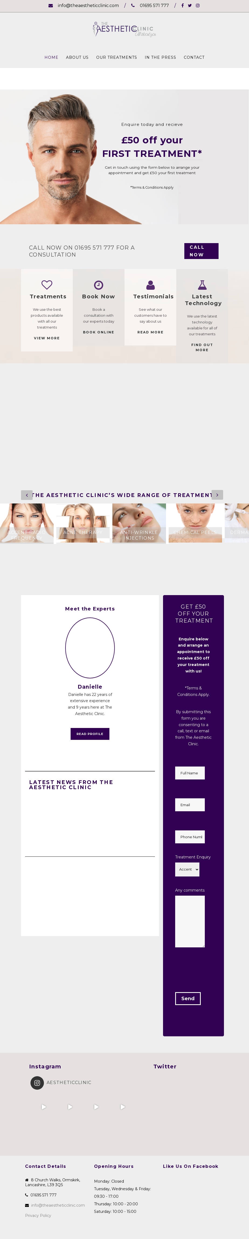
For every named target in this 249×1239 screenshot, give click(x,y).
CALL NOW (197, 251)
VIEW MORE (47, 338)
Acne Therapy (83, 532)
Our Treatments (116, 57)
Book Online (98, 332)
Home (51, 57)
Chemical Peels (195, 532)
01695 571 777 (150, 5)
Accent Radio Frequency (27, 535)
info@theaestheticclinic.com (84, 5)
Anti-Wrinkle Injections (139, 535)
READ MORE (150, 332)
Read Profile (90, 734)
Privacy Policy (38, 1215)
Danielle (90, 687)
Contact (194, 57)
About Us (77, 57)
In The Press (160, 57)
